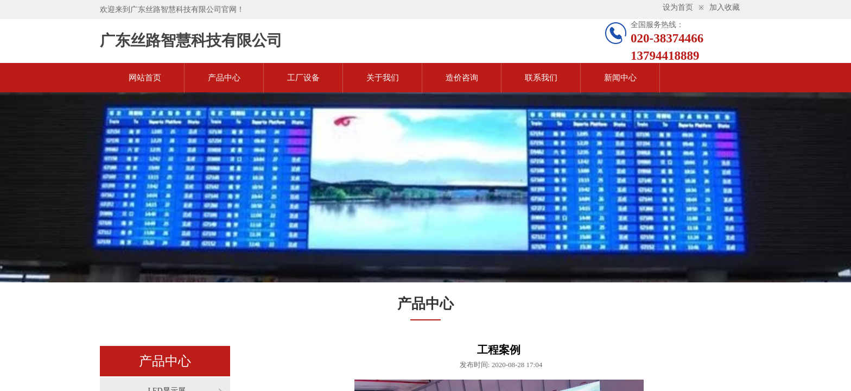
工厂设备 (303, 77)
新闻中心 (620, 77)
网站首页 (145, 77)
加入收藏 (724, 7)
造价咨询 (462, 77)
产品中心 (224, 77)
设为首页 (678, 7)
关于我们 (382, 77)
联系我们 (541, 77)
